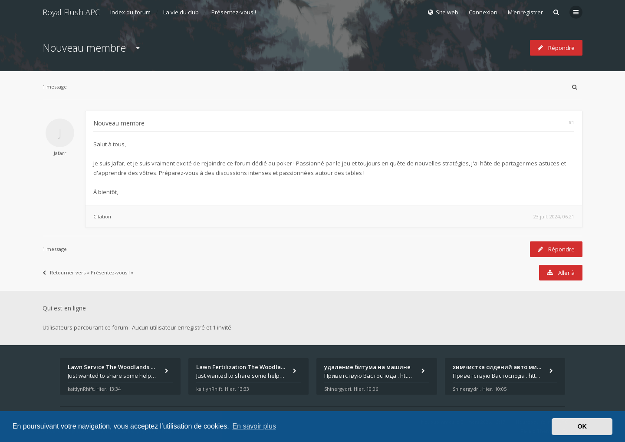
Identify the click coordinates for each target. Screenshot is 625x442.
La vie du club (181, 12)
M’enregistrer (525, 12)
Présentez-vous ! (233, 12)
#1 (571, 122)
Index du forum (130, 12)
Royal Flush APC (71, 12)
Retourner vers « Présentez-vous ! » (88, 272)
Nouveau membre (84, 47)
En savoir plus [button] (254, 426)
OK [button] (582, 426)
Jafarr (60, 153)
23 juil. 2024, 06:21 (553, 216)
